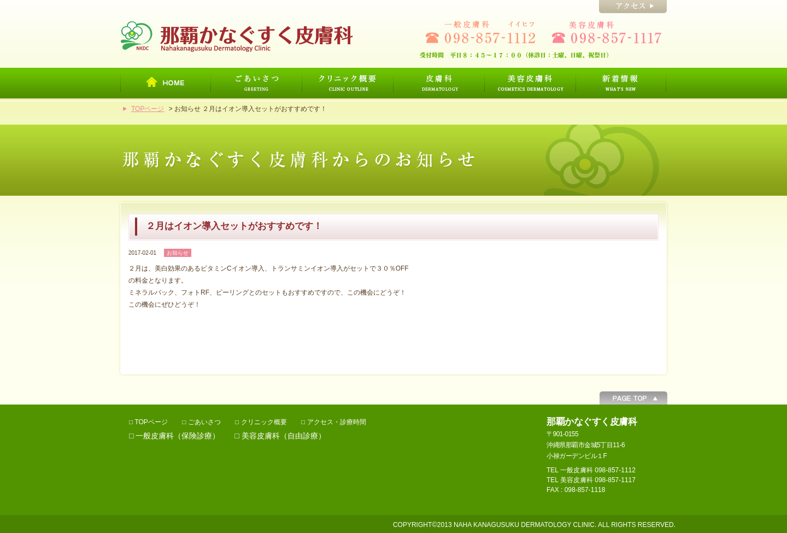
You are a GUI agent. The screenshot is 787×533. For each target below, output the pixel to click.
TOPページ (147, 109)
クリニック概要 (264, 422)
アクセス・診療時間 (336, 422)
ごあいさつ (204, 422)
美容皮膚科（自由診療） (284, 435)
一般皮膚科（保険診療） (178, 435)
